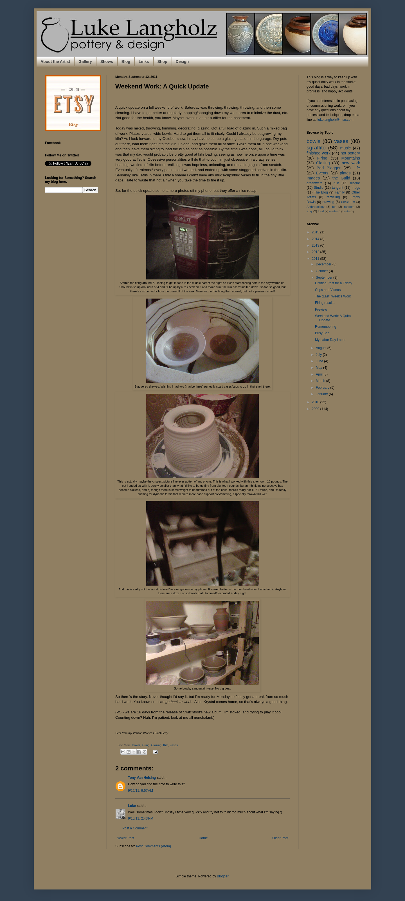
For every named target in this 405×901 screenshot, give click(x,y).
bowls (136, 745)
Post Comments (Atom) (153, 846)
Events (322, 173)
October (322, 271)
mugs (356, 188)
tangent (337, 188)
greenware (315, 183)
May (319, 368)
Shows (106, 61)
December (324, 264)
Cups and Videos (328, 290)
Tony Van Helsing (142, 778)
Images (313, 178)
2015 (316, 232)
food (321, 211)
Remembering (325, 327)
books (346, 211)
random (349, 206)
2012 (316, 252)
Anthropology (316, 206)
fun (334, 206)
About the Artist (55, 61)
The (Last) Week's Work (333, 296)
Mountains (350, 158)
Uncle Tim (348, 202)
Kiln (165, 745)
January (322, 394)
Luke (132, 806)
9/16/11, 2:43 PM (140, 818)
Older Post (280, 838)
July (319, 355)
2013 (316, 245)
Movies (333, 211)
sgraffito (316, 148)
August (321, 348)
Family (340, 192)
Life (357, 168)
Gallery (85, 61)
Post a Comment (134, 828)
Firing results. (325, 303)
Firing (145, 745)
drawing (328, 202)
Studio (318, 188)
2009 (316, 409)
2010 (316, 402)
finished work (318, 153)
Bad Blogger (329, 168)
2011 (316, 259)
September (324, 277)
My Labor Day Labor (330, 340)
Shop (162, 61)
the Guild (341, 178)
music (345, 148)
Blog (126, 61)
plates (345, 173)
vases (174, 745)
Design (182, 61)
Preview (321, 309)
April (319, 374)
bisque (355, 183)
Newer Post (125, 838)
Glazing (156, 745)
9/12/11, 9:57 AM (140, 791)
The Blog (321, 192)
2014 (316, 239)
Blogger (222, 876)
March (321, 381)
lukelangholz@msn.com (336, 120)
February (323, 388)
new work (351, 163)
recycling (333, 197)
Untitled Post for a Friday (333, 283)
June (320, 361)
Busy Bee (322, 333)
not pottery (350, 153)
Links (144, 61)
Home (203, 838)
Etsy (309, 211)
